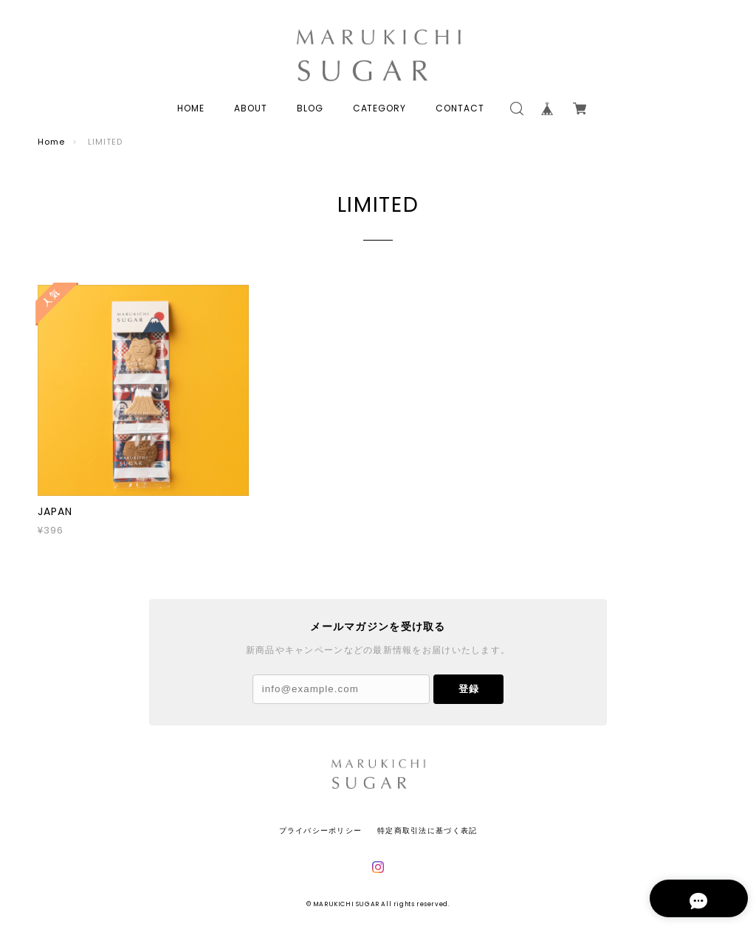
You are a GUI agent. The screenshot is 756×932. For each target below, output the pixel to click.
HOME (191, 108)
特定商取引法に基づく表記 (427, 830)
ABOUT (250, 108)
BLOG (310, 108)
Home (51, 142)
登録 (468, 688)
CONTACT (460, 108)
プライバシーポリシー (320, 830)
